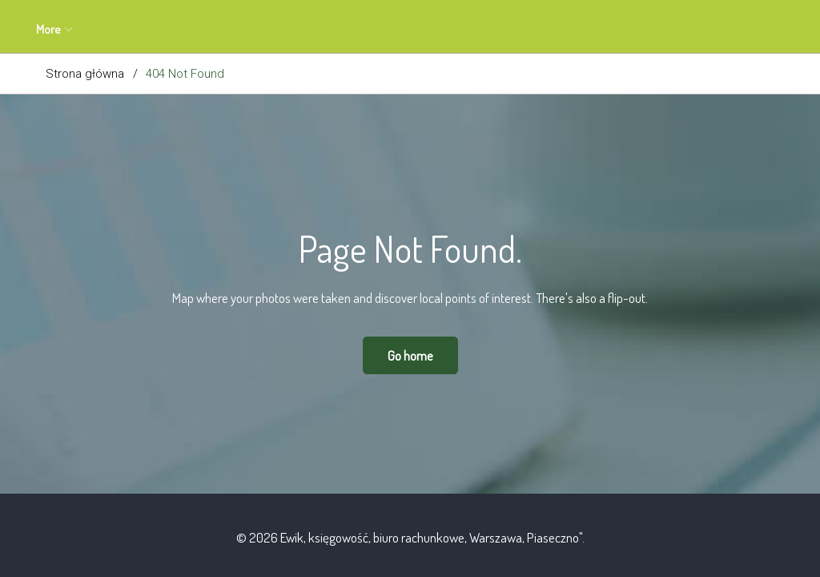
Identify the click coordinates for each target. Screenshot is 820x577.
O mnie (151, 29)
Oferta (216, 29)
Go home (410, 355)
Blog (402, 29)
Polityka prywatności (565, 29)
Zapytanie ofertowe (311, 29)
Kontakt (464, 29)
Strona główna (85, 74)
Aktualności (73, 29)
